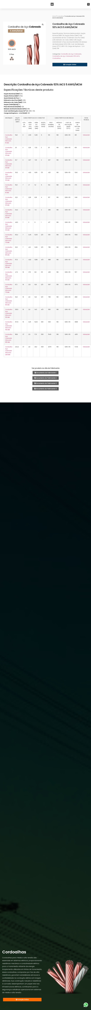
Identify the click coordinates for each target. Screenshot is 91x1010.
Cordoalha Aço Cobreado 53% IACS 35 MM (8, 170)
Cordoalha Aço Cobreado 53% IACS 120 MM (8, 270)
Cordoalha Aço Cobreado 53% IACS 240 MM (8, 357)
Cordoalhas (60, 23)
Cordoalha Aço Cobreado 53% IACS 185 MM (8, 345)
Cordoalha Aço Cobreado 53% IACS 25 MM (8, 158)
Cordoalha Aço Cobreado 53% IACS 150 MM (8, 332)
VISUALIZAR (86, 142)
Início (54, 23)
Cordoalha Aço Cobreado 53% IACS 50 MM (8, 183)
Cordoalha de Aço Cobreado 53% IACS (66, 63)
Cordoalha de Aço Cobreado (71, 61)
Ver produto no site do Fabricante (45, 375)
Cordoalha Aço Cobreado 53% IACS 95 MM (8, 257)
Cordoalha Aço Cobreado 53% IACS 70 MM (8, 245)
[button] (52, 7)
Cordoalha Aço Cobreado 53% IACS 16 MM (8, 145)
